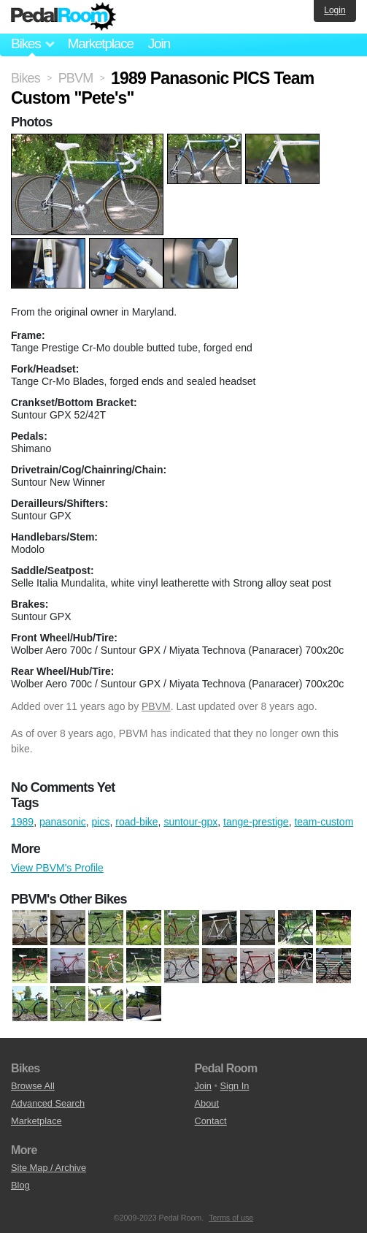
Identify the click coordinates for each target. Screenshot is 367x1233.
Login (334, 10)
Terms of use (231, 1217)
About (207, 1103)
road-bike (136, 822)
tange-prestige (256, 822)
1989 (22, 822)
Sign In (235, 1085)
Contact (211, 1120)
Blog (20, 1185)
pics (101, 822)
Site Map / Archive (48, 1167)
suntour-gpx (190, 822)
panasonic (62, 822)
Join (159, 43)
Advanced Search (48, 1103)
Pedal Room (63, 16)
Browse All (33, 1085)
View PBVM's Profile (57, 868)
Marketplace (100, 43)
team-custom (323, 822)
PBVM (156, 706)
